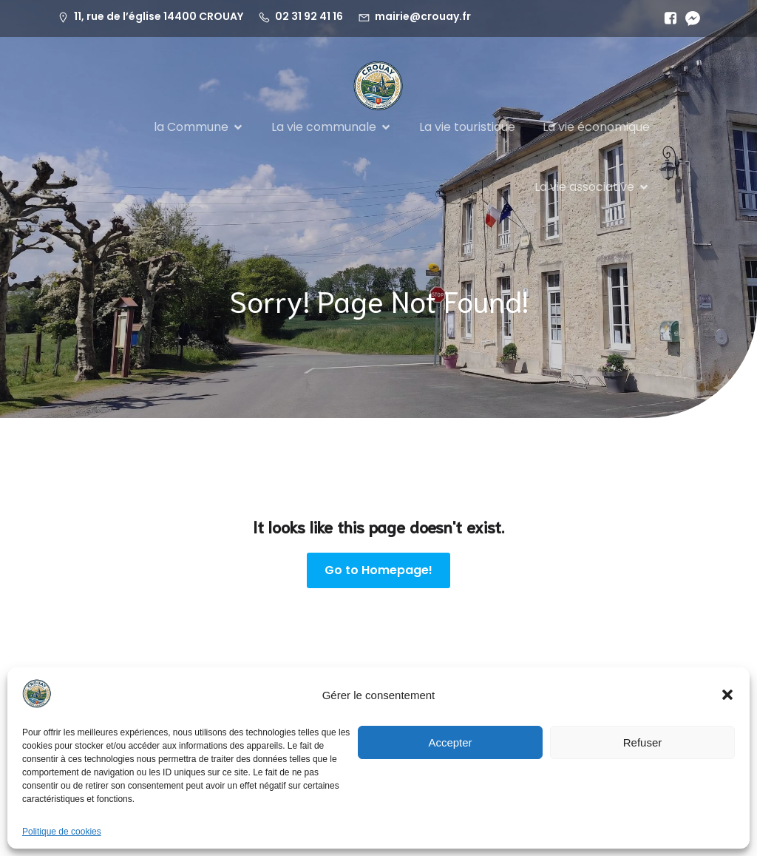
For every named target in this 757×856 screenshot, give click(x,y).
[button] (727, 694)
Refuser (642, 742)
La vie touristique (467, 126)
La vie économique (596, 126)
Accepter (450, 742)
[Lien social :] (667, 18)
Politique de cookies (61, 831)
